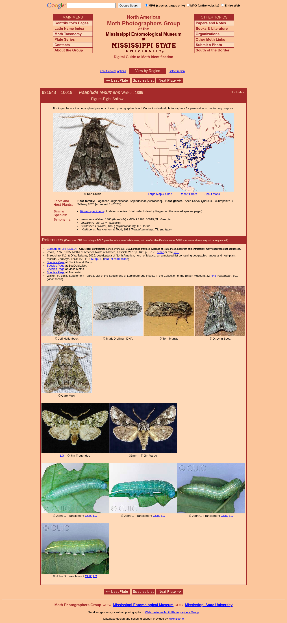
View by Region (147, 71)
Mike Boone (176, 618)
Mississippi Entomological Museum (143, 605)
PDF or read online (116, 259)
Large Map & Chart (160, 194)
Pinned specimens (92, 211)
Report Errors (188, 194)
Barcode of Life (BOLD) (62, 248)
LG (62, 455)
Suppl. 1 (96, 259)
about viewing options (113, 71)
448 (213, 275)
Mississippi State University (209, 605)
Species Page (56, 262)
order (160, 252)
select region (177, 71)
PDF (176, 252)
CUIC (88, 515)
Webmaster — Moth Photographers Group (172, 612)
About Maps (212, 194)
